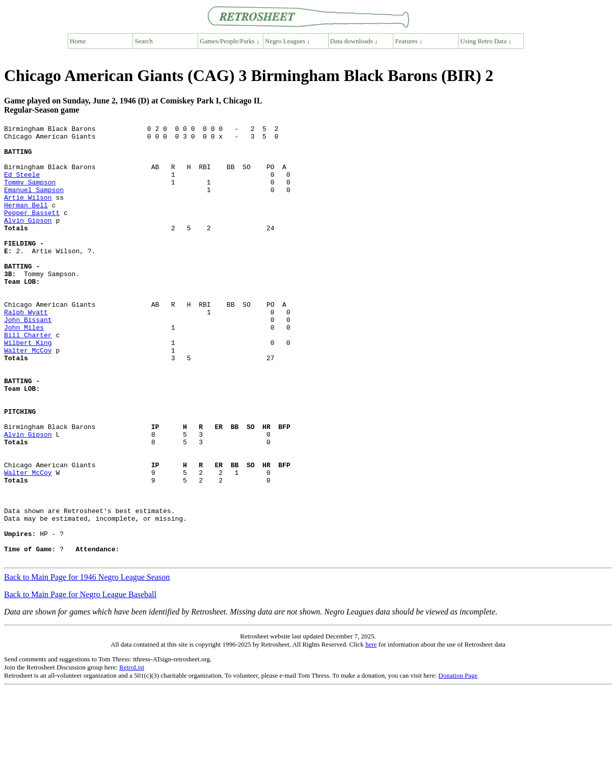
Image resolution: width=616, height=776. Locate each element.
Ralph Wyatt (26, 350)
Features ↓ (409, 41)
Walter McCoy (28, 395)
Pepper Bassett (32, 230)
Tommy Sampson (30, 194)
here (371, 731)
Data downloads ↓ (354, 41)
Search (144, 41)
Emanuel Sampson (34, 203)
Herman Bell (26, 221)
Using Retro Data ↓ (486, 41)
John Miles (24, 368)
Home (78, 41)
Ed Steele (22, 185)
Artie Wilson (28, 212)
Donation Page (457, 762)
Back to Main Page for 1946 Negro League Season (87, 664)
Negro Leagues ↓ (287, 41)
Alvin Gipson (28, 240)
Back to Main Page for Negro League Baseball (80, 681)
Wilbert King (28, 386)
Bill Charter (28, 377)
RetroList (131, 754)
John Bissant (28, 359)
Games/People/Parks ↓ (229, 41)
